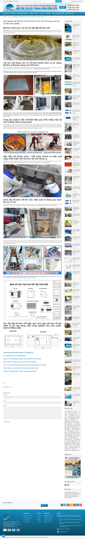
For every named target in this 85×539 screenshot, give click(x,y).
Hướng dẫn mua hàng (48, 515)
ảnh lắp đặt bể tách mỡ (72, 415)
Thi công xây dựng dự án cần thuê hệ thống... (77, 339)
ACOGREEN (71, 414)
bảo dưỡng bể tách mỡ (72, 447)
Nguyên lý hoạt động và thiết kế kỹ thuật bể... (76, 266)
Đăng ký (39, 519)
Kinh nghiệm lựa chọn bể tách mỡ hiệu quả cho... (77, 361)
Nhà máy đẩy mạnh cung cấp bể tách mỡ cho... (76, 389)
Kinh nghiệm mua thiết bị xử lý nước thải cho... (76, 284)
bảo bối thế (71, 446)
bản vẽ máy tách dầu (68, 439)
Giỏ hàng (39, 521)
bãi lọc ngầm (76, 422)
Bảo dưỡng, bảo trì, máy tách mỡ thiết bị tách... (76, 157)
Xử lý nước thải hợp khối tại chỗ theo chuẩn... (76, 345)
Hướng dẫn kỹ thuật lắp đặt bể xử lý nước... (76, 259)
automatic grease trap (74, 418)
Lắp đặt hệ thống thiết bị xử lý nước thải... (76, 125)
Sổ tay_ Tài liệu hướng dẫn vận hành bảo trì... (76, 402)
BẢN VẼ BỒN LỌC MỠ (71, 436)
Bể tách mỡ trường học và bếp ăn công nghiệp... (76, 252)
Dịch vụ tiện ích (27, 519)
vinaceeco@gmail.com (63, 531)
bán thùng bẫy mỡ (70, 431)
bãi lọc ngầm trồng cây (71, 425)
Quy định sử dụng (47, 521)
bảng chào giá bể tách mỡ (72, 440)
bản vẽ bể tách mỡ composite (70, 433)
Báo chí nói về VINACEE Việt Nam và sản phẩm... (76, 222)
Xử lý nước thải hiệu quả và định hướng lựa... (76, 395)
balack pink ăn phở (75, 428)
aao (79, 411)
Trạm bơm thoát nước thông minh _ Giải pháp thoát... (77, 97)
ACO (66, 413)
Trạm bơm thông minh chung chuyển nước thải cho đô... (76, 136)
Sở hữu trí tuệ (26, 521)
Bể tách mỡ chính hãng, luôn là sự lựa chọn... (76, 111)
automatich (67, 419)
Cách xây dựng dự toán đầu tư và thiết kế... (76, 215)
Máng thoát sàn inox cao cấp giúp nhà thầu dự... (76, 177)
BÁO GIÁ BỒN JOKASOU (75, 450)
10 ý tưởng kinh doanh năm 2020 (71, 411)
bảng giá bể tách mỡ (75, 442)
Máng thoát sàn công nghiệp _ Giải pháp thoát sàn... (76, 66)
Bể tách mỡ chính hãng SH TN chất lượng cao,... (76, 118)
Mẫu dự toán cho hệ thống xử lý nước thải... (76, 291)
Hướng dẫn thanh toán (48, 517)
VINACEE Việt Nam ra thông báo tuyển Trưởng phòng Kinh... (76, 164)
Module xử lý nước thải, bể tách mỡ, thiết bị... (77, 352)
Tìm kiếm (39, 515)
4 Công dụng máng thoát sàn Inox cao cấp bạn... (76, 307)
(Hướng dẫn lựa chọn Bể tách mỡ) (39, 276)
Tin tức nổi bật (69, 21)
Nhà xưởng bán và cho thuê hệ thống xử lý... (77, 59)
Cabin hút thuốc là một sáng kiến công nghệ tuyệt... (76, 143)
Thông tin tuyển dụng (28, 515)
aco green (69, 413)
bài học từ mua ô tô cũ (69, 422)
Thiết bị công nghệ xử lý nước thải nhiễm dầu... (77, 231)
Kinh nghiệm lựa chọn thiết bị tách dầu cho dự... (77, 245)
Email (4, 400)
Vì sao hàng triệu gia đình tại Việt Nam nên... (76, 171)
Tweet (4, 383)
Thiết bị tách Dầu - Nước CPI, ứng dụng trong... (76, 76)
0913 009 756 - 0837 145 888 (64, 529)
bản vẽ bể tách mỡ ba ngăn (74, 432)
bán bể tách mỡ (67, 429)
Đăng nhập (40, 517)
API (68, 418)
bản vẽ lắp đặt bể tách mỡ (73, 437)
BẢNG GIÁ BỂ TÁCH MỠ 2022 (70, 443)
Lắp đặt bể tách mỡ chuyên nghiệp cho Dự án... (76, 25)
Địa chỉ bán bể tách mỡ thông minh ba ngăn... (76, 36)
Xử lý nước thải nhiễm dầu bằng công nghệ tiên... (77, 195)
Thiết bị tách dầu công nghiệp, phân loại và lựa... (76, 208)
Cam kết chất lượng (27, 517)
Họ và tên (5, 394)
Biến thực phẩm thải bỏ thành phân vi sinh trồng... (77, 368)
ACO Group (75, 413)
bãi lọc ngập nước (74, 426)
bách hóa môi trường (75, 421)
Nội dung (5, 405)
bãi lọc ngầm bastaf (68, 424)
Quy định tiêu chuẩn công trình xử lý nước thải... (77, 332)
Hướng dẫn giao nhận (48, 519)
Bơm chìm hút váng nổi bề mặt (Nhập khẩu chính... (76, 324)
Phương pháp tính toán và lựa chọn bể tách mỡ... (76, 83)
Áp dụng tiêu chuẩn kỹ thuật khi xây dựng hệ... (77, 188)
